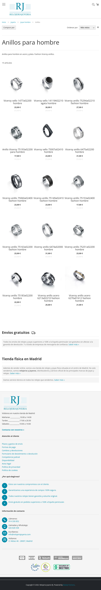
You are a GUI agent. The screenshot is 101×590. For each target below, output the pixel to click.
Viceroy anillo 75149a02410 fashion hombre (49, 199)
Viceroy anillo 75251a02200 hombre (80, 248)
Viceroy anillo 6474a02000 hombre (48, 248)
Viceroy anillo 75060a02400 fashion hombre (17, 199)
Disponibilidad (8, 460)
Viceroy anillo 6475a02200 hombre (79, 150)
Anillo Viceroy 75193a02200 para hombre (17, 150)
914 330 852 (14, 521)
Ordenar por (72, 27)
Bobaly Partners (69, 585)
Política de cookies (10, 470)
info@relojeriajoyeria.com (20, 534)
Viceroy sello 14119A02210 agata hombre (48, 102)
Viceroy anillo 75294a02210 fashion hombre (80, 102)
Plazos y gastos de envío (12, 444)
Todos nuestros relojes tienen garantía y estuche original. (33, 496)
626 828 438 (14, 528)
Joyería (13, 22)
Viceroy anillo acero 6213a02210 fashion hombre (48, 298)
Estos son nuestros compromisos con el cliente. (29, 484)
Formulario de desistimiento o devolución (20, 453)
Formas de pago (9, 447)
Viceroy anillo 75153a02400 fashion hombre (80, 199)
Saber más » (74, 344)
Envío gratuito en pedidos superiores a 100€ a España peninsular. (37, 502)
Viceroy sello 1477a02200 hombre (17, 102)
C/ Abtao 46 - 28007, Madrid (20, 541)
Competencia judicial (11, 457)
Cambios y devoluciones (12, 450)
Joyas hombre (25, 22)
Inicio (4, 22)
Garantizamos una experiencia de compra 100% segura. (32, 490)
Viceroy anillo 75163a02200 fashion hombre (17, 248)
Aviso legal (6, 463)
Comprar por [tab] (8, 27)
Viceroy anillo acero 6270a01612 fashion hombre (80, 298)
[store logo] (20, 9)
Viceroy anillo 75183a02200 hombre (17, 297)
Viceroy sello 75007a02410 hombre (48, 150)
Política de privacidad (11, 467)
